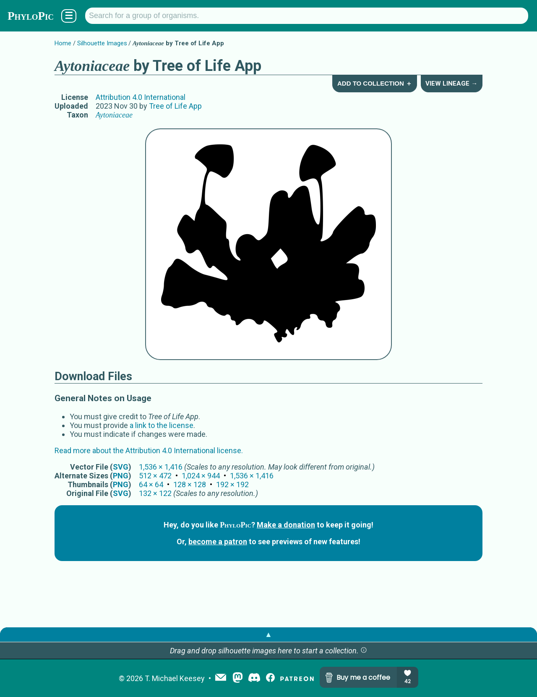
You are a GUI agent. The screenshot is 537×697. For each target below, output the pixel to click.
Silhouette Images (102, 43)
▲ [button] (268, 634)
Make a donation (286, 524)
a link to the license (161, 425)
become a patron (217, 541)
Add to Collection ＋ (374, 83)
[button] (363, 650)
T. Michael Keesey (175, 678)
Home (63, 43)
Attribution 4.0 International (140, 97)
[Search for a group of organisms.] (306, 16)
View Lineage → (451, 83)
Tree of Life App (175, 106)
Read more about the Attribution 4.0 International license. (149, 450)
